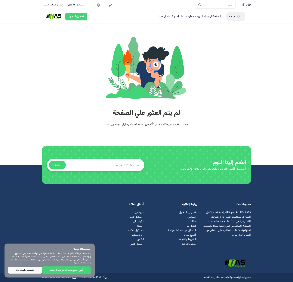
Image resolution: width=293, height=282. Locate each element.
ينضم (58, 165)
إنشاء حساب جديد (53, 5)
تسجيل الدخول (75, 5)
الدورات (164, 16)
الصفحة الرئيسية (179, 16)
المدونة (136, 16)
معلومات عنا (150, 16)
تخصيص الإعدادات (25, 270)
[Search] (215, 5)
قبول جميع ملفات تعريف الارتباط (67, 270)
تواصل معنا (123, 16)
